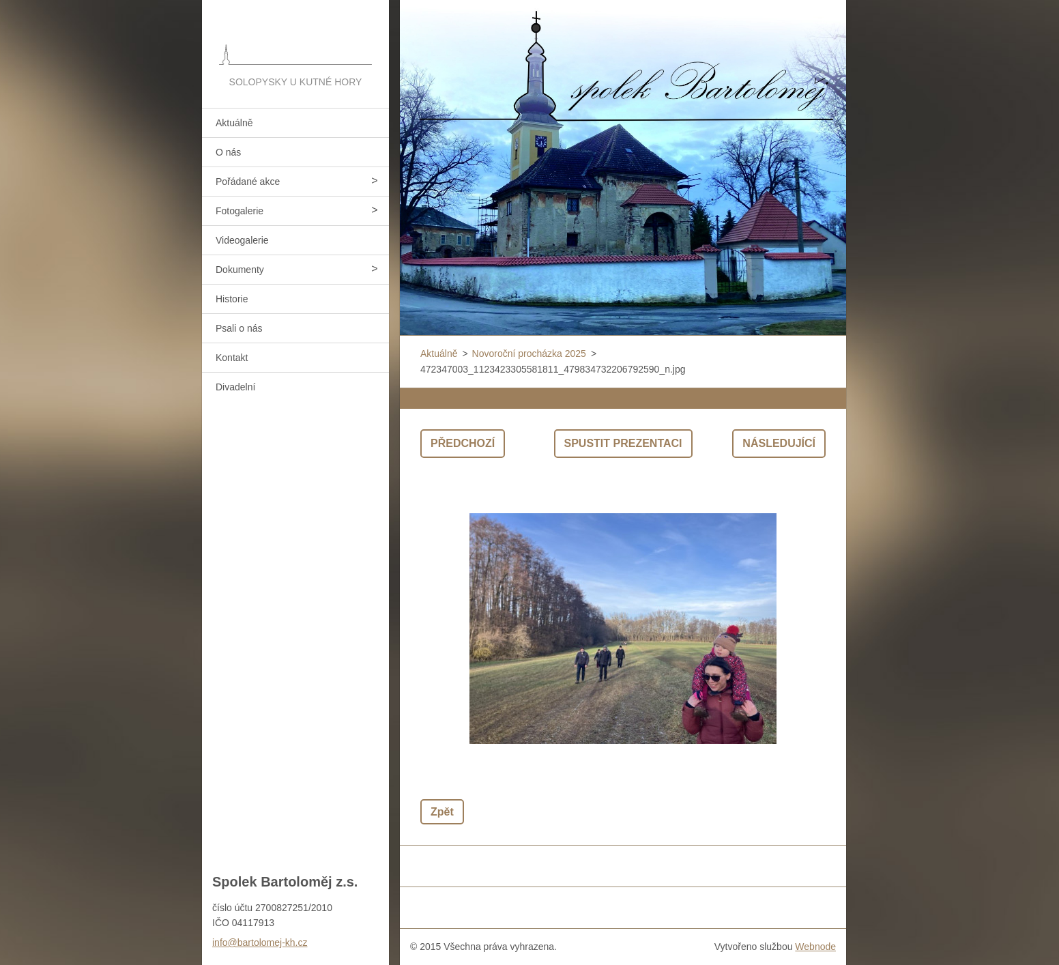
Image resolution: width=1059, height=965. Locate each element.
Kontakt (232, 357)
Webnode (815, 946)
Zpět (442, 812)
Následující (778, 443)
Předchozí (463, 443)
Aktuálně (234, 122)
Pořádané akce (248, 181)
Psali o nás (239, 328)
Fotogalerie (239, 210)
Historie (232, 298)
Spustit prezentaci (623, 443)
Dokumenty (240, 269)
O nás (228, 152)
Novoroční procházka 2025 (529, 353)
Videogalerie (242, 240)
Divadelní (235, 386)
